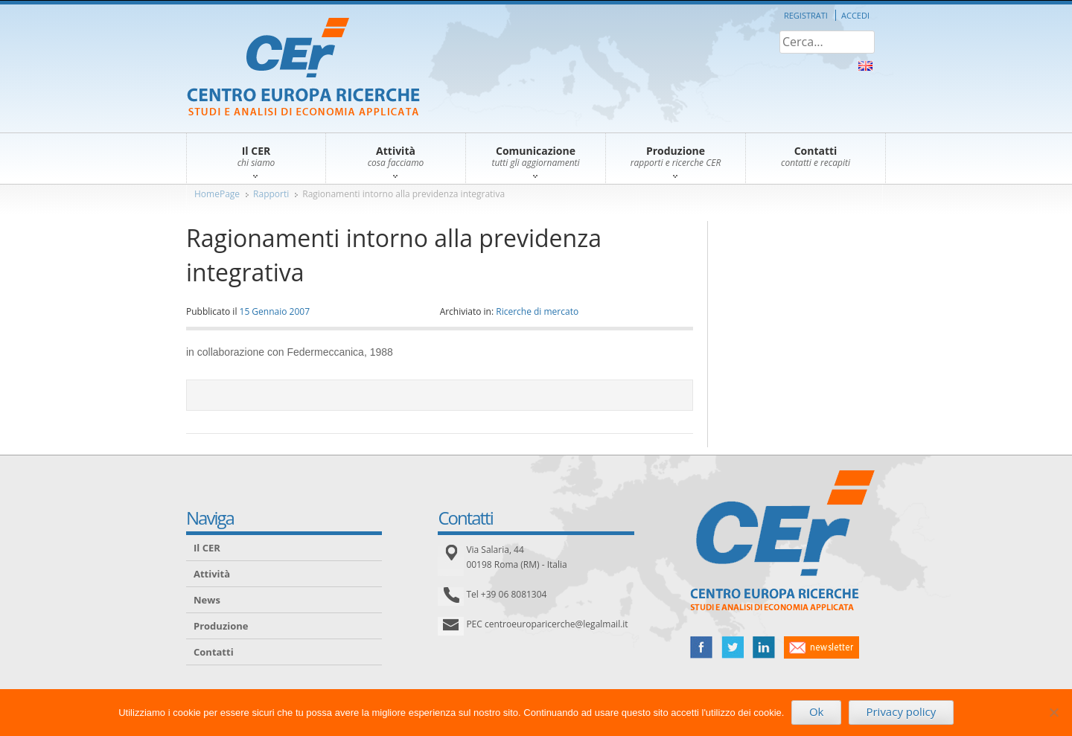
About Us (865, 65)
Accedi (855, 15)
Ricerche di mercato (537, 311)
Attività (212, 573)
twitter (732, 647)
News (207, 600)
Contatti (214, 652)
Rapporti (271, 194)
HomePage (217, 194)
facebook (701, 647)
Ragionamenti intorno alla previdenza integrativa (403, 194)
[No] (1053, 712)
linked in (764, 647)
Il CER (207, 547)
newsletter (821, 647)
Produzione (221, 626)
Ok (816, 711)
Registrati (806, 15)
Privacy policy (901, 711)
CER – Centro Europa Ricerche (303, 68)
